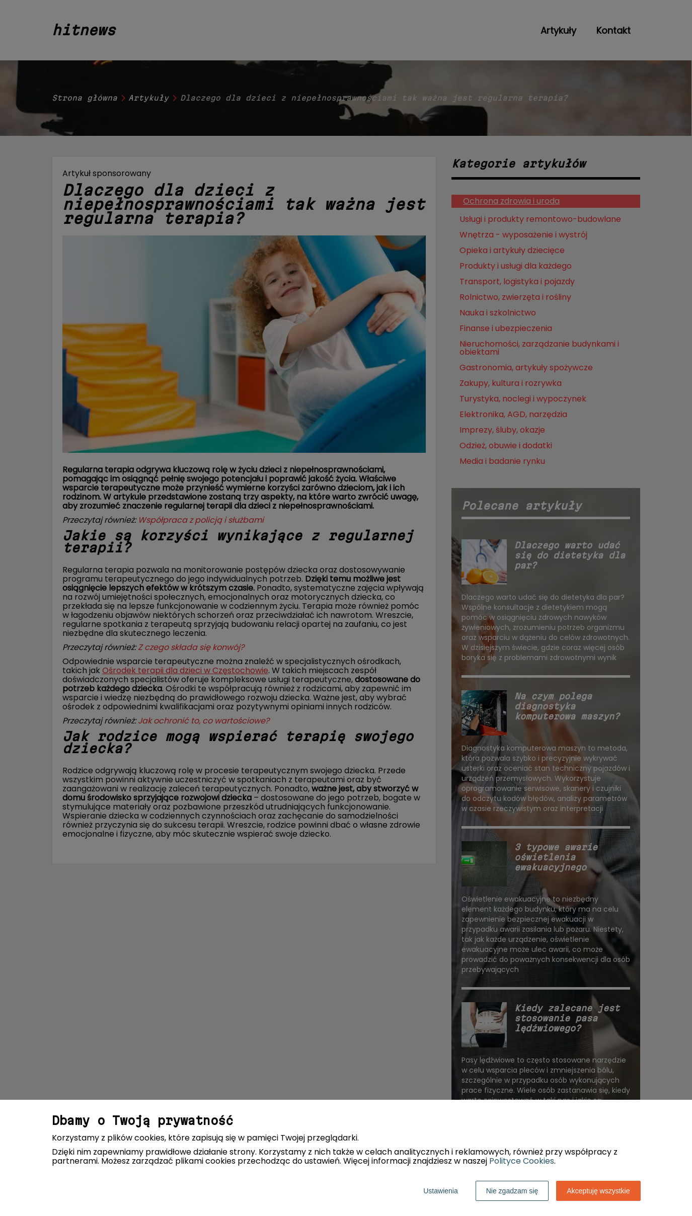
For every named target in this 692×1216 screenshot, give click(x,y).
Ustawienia (440, 1191)
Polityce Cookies (521, 1161)
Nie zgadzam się (512, 1191)
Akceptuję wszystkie (598, 1191)
